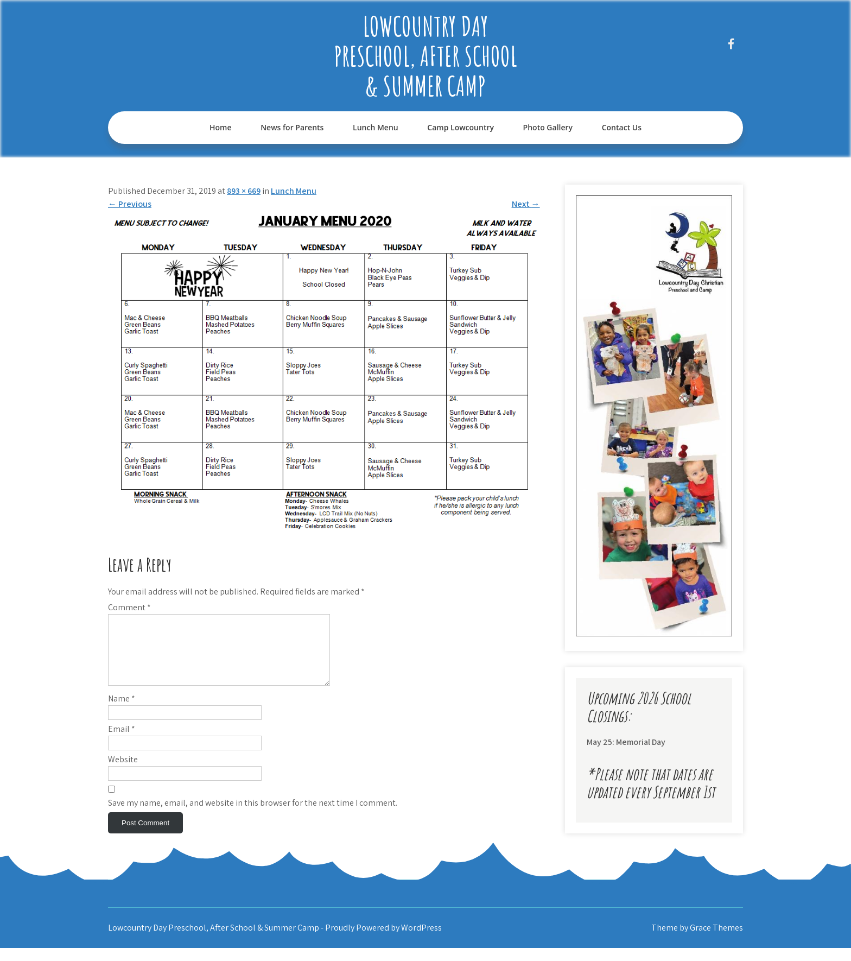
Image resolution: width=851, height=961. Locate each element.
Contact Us (622, 127)
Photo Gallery (548, 127)
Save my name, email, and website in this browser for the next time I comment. (252, 815)
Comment (129, 607)
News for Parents (292, 127)
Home (220, 127)
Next (526, 204)
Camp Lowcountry (460, 127)
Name (121, 711)
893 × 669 (244, 191)
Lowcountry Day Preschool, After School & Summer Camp (425, 56)
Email (121, 742)
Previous (129, 204)
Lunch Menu (375, 127)
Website (123, 772)
